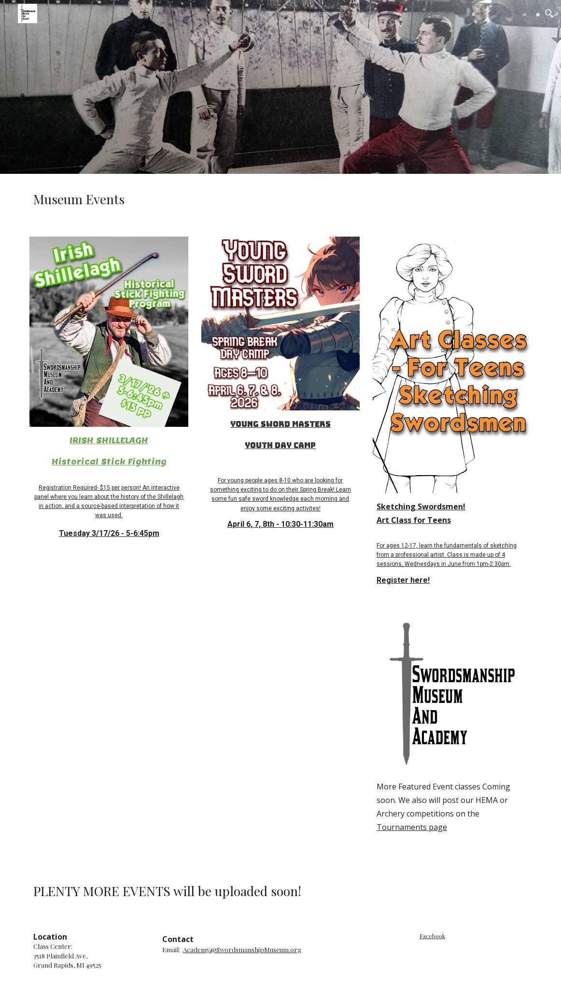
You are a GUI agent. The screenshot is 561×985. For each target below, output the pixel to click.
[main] (280, 199)
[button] (549, 13)
